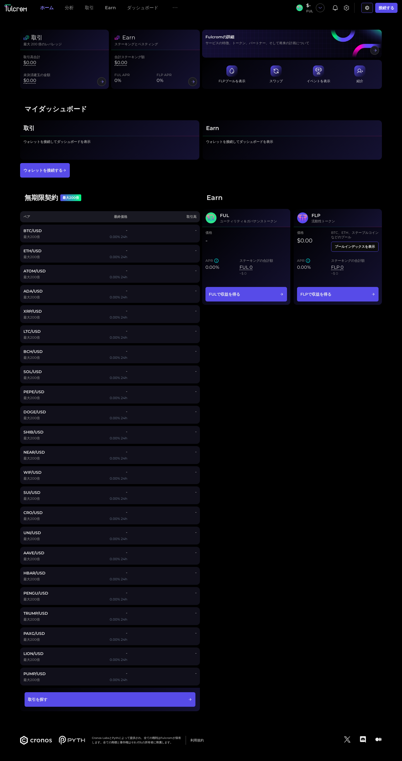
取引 (89, 7)
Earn (110, 7)
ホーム (47, 7)
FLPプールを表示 (232, 81)
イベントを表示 (318, 81)
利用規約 (197, 740)
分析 (69, 7)
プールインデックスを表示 (355, 246)
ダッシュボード (142, 7)
